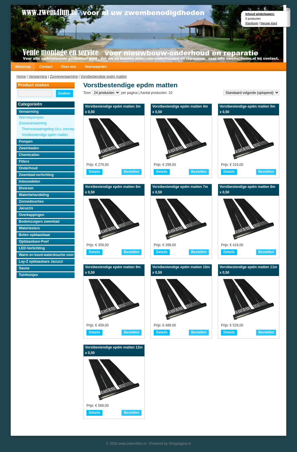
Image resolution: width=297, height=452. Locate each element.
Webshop (23, 67)
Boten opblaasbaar (34, 235)
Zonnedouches (31, 201)
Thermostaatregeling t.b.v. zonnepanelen (48, 129)
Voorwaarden (95, 67)
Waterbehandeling (34, 195)
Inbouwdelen (29, 181)
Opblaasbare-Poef (34, 241)
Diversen (26, 188)
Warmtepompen (31, 117)
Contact (45, 67)
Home (21, 77)
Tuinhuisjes (28, 275)
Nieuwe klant (268, 23)
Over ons (68, 67)
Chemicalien (29, 155)
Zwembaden (29, 148)
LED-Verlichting (32, 248)
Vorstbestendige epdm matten (104, 77)
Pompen (25, 141)
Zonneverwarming (64, 77)
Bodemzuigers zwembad (39, 221)
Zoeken (64, 93)
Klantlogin (251, 23)
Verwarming (38, 77)
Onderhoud (28, 168)
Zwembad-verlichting (36, 175)
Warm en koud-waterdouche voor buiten (47, 255)
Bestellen (131, 172)
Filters (24, 161)
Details (94, 172)
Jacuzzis (26, 208)
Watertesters (29, 228)
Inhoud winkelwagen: (260, 14)
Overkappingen (31, 215)
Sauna (24, 268)
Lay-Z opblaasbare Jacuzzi (41, 261)
